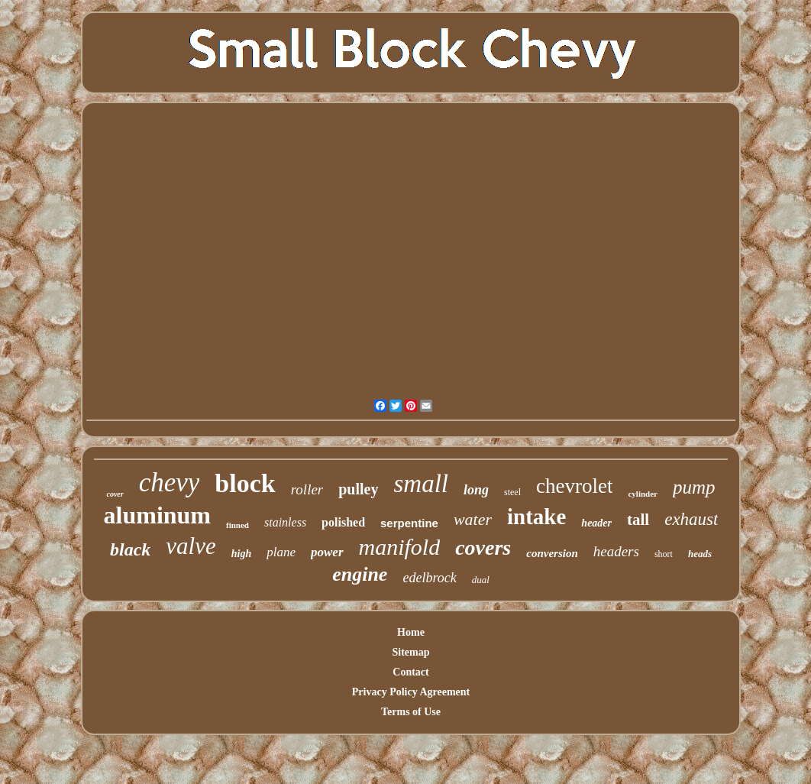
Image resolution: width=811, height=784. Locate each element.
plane (281, 552)
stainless (285, 522)
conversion (552, 553)
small (421, 483)
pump (694, 487)
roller (307, 489)
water (473, 519)
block (245, 483)
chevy (169, 482)
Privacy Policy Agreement (411, 692)
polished (343, 522)
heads (700, 553)
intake (536, 516)
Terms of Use (411, 712)
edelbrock (429, 577)
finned (237, 525)
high (241, 553)
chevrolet (574, 486)
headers (616, 551)
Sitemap (411, 652)
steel (512, 492)
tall (638, 519)
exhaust (691, 519)
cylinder (643, 493)
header (596, 523)
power (327, 552)
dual (481, 579)
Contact (410, 672)
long (476, 489)
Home (411, 632)
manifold (400, 546)
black (130, 549)
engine (359, 574)
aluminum (157, 515)
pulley (358, 489)
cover (114, 494)
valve (190, 546)
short (663, 554)
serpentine (409, 523)
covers (483, 547)
